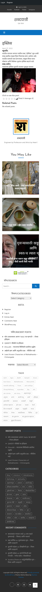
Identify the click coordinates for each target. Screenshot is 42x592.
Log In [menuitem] (3, 2)
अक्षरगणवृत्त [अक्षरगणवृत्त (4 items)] (27, 393)
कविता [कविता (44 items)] (30, 487)
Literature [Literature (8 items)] (16, 475)
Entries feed (9, 317)
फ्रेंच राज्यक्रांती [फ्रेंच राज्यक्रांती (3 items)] (7, 409)
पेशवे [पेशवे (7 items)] (33, 405)
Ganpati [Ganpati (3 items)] (27, 378)
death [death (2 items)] (19, 378)
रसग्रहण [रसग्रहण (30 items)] (17, 506)
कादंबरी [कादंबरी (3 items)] (23, 401)
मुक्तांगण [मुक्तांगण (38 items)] (9, 506)
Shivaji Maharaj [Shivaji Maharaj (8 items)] (8, 389)
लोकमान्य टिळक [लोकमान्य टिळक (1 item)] (11, 510)
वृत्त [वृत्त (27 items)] (37, 412)
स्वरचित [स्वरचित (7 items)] (23, 518)
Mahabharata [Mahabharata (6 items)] (27, 475)
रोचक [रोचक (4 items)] (13, 412)
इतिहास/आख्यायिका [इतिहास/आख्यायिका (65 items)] (13, 487)
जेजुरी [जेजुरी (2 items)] (31, 401)
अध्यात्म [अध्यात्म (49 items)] (19, 483)
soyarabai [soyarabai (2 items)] (20, 389)
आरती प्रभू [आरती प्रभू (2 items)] (21, 397)
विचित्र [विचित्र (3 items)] (30, 412)
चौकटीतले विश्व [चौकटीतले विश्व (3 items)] (29, 490)
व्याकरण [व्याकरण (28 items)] (9, 514)
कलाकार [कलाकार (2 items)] (15, 401)
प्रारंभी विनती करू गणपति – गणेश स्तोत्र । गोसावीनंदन (19, 554)
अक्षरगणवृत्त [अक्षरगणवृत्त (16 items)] (10, 483)
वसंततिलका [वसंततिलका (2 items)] (21, 412)
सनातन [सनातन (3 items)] (5, 420)
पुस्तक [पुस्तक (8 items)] (17, 494)
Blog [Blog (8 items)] (8, 475)
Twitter (24, 10)
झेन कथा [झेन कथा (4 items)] (18, 405)
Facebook (16, 10)
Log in (6, 313)
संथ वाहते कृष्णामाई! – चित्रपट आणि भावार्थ (20, 535)
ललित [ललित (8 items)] (25, 506)
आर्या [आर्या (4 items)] (28, 397)
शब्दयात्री (21, 19)
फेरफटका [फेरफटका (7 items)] (9, 498)
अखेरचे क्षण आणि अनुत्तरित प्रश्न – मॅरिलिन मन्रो (19, 350)
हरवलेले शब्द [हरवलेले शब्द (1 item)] (10, 521)
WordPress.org (10, 324)
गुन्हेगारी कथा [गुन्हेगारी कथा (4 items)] (10, 490)
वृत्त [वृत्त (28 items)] (28, 510)
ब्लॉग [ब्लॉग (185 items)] (17, 498)
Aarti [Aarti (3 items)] (5, 378)
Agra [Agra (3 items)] (11, 378)
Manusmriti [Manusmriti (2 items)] (30, 381)
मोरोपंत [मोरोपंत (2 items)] (5, 412)
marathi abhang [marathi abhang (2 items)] (8, 385)
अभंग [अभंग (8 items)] (12, 397)
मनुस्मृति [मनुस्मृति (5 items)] (25, 409)
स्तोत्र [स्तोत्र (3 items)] (15, 518)
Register (7, 309)
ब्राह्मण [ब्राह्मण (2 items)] (17, 409)
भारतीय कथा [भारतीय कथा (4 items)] (26, 498)
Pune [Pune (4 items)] (19, 385)
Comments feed (10, 320)
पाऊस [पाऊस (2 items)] (26, 405)
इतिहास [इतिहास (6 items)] (36, 397)
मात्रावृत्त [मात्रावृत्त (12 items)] (28, 502)
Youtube (9, 10)
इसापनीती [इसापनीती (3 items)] (6, 401)
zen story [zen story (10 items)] (17, 393)
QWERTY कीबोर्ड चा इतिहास (13, 343)
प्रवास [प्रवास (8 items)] (24, 494)
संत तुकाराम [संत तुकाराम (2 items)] (15, 416)
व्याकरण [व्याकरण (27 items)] (5, 416)
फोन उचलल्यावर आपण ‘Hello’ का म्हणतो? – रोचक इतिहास (21, 338)
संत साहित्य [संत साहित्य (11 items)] (18, 514)
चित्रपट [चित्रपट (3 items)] (20, 490)
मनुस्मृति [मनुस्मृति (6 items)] (20, 502)
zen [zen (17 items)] (34, 389)
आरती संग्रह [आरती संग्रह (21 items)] (28, 483)
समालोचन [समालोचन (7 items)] (28, 514)
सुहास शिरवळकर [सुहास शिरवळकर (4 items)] (16, 420)
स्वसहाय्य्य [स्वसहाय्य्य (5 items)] (31, 518)
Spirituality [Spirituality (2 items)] (21, 479)
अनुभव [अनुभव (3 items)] (5, 397)
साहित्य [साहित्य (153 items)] (9, 518)
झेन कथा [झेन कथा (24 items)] (9, 494)
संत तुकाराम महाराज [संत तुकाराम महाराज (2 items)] (28, 416)
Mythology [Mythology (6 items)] (10, 479)
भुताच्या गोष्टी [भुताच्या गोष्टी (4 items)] (10, 502)
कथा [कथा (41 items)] (23, 487)
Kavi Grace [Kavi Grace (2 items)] (7, 381)
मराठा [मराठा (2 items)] (32, 409)
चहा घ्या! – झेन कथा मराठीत (20, 225)
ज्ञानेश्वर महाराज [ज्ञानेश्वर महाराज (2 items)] (8, 405)
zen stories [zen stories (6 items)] (7, 393)
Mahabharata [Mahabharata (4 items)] (18, 381)
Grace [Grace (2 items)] (35, 378)
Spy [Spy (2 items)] (28, 389)
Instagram (32, 10)
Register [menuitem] (10, 2)
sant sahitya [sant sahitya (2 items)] (29, 385)
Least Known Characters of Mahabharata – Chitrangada (21, 355)
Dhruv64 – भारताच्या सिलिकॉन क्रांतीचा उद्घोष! (20, 347)
